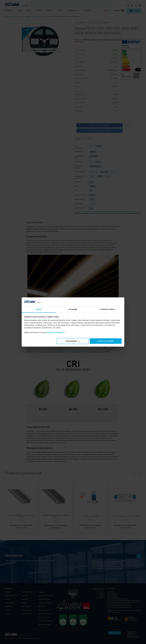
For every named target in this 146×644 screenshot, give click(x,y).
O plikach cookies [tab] (107, 309)
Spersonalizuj (73, 341)
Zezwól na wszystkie (105, 341)
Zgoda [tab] (38, 309)
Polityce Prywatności (55, 332)
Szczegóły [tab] (73, 309)
